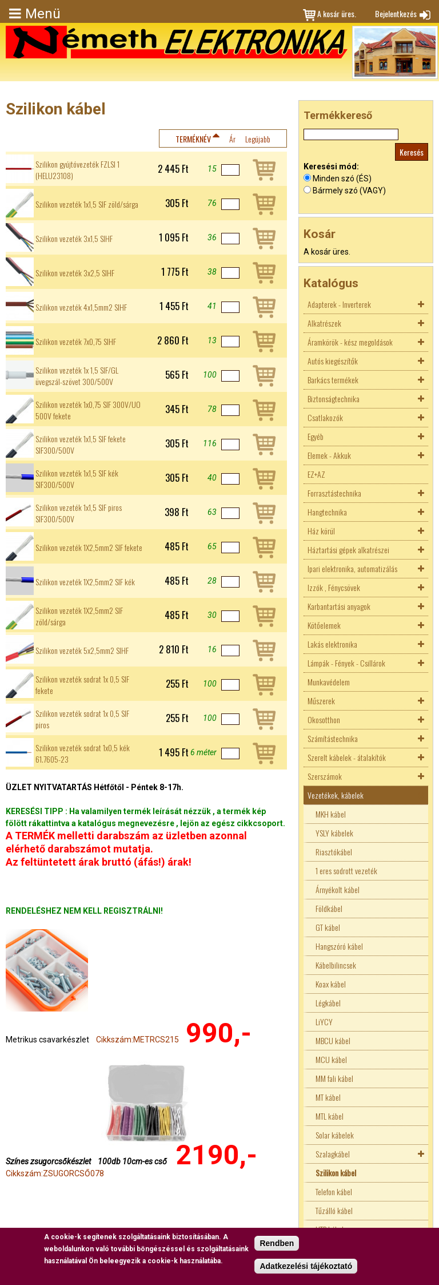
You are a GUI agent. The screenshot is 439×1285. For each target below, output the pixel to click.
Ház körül (321, 531)
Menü (43, 14)
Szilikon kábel (336, 1173)
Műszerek (321, 701)
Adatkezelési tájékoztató (306, 1266)
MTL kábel (330, 1116)
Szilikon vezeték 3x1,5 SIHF (74, 238)
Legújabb (257, 139)
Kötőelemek (324, 625)
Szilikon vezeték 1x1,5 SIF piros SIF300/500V (78, 513)
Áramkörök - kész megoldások (350, 342)
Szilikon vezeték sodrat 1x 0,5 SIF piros (82, 719)
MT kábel (328, 1097)
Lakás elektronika (332, 644)
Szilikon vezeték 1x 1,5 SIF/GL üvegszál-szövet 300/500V (76, 375)
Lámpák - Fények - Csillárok (346, 663)
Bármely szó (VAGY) (349, 190)
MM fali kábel (334, 1078)
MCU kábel (331, 1059)
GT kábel (328, 927)
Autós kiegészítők (333, 361)
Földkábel (329, 908)
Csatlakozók (325, 417)
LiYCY (324, 1022)
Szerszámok (325, 776)
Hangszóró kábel (339, 946)
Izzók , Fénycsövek (334, 587)
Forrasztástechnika (334, 493)
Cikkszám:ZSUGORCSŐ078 (55, 1173)
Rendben (277, 1243)
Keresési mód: (331, 166)
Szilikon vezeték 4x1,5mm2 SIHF (81, 307)
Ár (232, 139)
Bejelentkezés (396, 13)
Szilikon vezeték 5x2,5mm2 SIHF (82, 650)
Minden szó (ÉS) (342, 178)
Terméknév (193, 139)
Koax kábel (331, 984)
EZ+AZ (316, 474)
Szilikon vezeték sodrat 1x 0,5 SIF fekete (82, 684)
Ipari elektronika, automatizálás (352, 568)
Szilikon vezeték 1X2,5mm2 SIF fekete (88, 547)
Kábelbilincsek (336, 965)
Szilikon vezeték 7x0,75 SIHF (75, 341)
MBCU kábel (333, 1040)
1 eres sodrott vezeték (346, 870)
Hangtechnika (327, 512)
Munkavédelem (329, 682)
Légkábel (328, 1003)
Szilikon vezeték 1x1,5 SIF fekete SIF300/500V (80, 444)
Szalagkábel (333, 1154)
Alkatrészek (324, 323)
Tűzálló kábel (334, 1210)
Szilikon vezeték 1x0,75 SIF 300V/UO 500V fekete (88, 410)
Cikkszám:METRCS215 (137, 1039)
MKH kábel (331, 814)
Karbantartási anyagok (339, 606)
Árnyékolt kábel (338, 889)
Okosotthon (324, 719)
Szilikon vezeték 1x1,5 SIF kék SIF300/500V (76, 478)
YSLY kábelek (334, 833)
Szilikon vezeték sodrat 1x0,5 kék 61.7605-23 (82, 753)
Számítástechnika (333, 738)
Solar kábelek (335, 1135)
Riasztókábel (334, 852)
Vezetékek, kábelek (336, 795)
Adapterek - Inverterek (339, 304)
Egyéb (316, 436)
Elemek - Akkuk (329, 455)
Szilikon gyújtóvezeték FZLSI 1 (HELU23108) (77, 169)
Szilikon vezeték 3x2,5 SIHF (74, 273)
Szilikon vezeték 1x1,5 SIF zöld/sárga (86, 204)
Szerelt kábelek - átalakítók (347, 757)
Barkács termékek (333, 380)
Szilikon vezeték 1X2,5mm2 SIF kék (85, 582)
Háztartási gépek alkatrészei (348, 550)
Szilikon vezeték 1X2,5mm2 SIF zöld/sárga (79, 616)
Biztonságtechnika (334, 398)
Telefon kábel (334, 1191)
